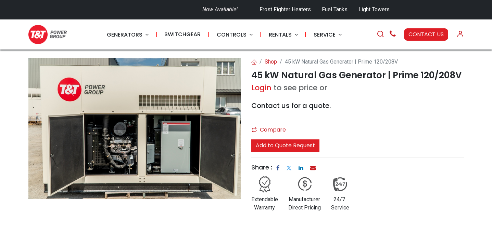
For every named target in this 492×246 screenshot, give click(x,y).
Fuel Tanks (335, 9)
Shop (271, 61)
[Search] (380, 34)
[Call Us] (393, 34)
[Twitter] (289, 167)
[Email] (313, 167)
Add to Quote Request (285, 145)
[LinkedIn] (301, 167)
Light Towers (374, 9)
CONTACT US (426, 34)
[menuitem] (127, 35)
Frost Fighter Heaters (285, 9)
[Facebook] (277, 167)
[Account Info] (460, 34)
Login (261, 87)
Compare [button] (269, 130)
